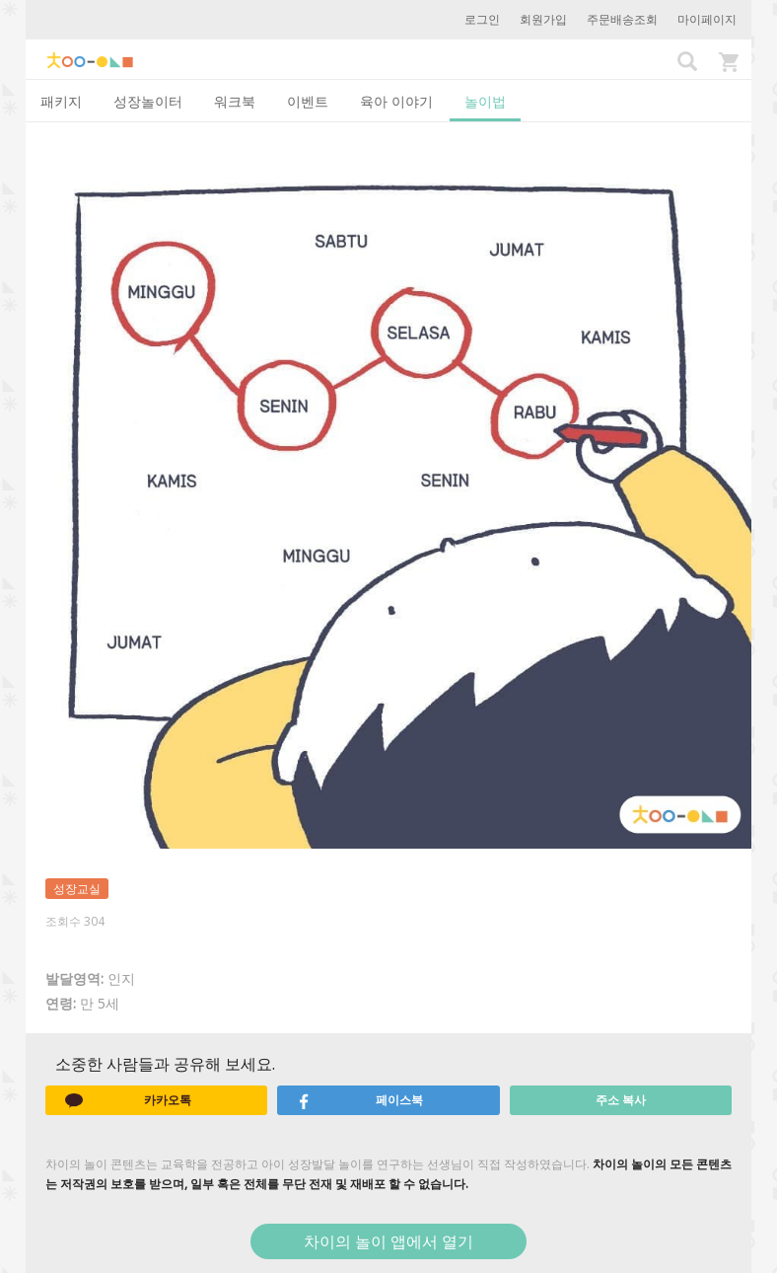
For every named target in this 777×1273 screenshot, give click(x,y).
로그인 (482, 19)
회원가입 (543, 19)
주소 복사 (621, 1099)
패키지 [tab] (61, 101)
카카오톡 (128, 1100)
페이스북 (360, 1100)
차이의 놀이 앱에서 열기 (388, 1241)
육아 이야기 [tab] (396, 101)
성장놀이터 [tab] (147, 101)
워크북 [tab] (234, 101)
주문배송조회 (622, 19)
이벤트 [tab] (307, 101)
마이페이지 (707, 19)
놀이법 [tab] (485, 101)
